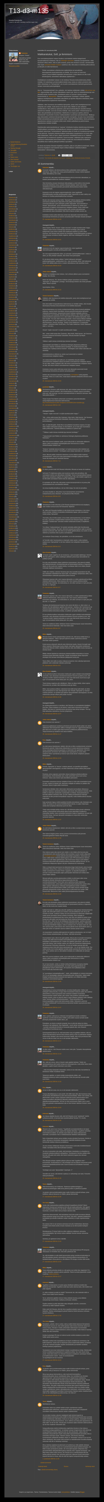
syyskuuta (12, 211)
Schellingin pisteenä (50, 856)
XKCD (12, 164)
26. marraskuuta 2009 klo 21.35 (52, 1178)
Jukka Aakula (47, 271)
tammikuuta (12, 209)
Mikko (44, 634)
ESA (12, 155)
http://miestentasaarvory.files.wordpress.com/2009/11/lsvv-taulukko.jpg (63, 402)
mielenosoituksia (54, 1274)
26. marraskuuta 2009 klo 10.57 (52, 714)
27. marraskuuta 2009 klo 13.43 (52, 1241)
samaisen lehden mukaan (53, 65)
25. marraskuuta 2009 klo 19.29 (52, 219)
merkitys (68, 158)
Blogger (82, 1492)
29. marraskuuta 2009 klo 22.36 (52, 1395)
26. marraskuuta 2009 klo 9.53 (52, 665)
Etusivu (66, 1466)
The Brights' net (15, 166)
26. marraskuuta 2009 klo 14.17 (52, 1041)
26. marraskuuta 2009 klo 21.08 (52, 1120)
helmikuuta (12, 197)
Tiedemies (46, 245)
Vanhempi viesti (90, 1466)
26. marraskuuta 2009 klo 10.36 (52, 697)
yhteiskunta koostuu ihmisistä (82, 158)
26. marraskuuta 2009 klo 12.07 (52, 819)
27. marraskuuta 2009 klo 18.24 (52, 1360)
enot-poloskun (66, 1492)
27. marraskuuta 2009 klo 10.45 (52, 1196)
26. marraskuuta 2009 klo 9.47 (52, 628)
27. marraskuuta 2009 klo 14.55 (52, 1261)
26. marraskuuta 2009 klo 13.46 (52, 894)
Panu (44, 740)
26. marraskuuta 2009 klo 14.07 (52, 1007)
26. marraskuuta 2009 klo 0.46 (52, 405)
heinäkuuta (12, 202)
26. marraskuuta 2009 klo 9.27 (52, 587)
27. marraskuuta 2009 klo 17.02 (52, 1315)
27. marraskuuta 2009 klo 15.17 (52, 1276)
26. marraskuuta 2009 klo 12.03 (52, 758)
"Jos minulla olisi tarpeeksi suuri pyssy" (55, 158)
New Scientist (15, 159)
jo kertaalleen (74, 375)
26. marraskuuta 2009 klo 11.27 (52, 734)
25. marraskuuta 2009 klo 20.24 (52, 265)
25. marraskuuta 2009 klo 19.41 (52, 239)
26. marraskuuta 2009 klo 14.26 (52, 1081)
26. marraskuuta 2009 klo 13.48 (52, 981)
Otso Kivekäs (47, 552)
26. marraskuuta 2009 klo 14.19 (52, 1054)
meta (72, 158)
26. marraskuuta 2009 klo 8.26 (52, 496)
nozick (45, 467)
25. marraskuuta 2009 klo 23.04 (52, 381)
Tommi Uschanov (48, 296)
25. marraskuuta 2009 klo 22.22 (52, 290)
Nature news (14, 157)
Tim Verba (46, 1202)
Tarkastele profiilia (14, 66)
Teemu (45, 1184)
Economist (14, 152)
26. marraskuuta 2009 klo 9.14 (52, 546)
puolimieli (46, 387)
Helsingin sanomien (67, 60)
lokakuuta (11, 204)
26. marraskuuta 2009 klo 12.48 (52, 838)
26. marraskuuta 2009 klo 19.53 (52, 1107)
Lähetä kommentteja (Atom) (49, 1469)
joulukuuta (12, 200)
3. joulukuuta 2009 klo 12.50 (51, 1459)
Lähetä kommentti (45, 1462)
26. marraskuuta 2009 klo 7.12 (52, 461)
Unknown (46, 167)
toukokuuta (12, 218)
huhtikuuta (12, 234)
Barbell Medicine (15, 142)
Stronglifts (13, 150)
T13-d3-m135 (29, 10)
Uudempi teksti (42, 1466)
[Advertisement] (22, 42)
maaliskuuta (12, 236)
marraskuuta (12, 245)
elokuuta (11, 213)
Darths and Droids (16, 162)
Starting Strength (15, 148)
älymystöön (52, 96)
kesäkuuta (12, 215)
